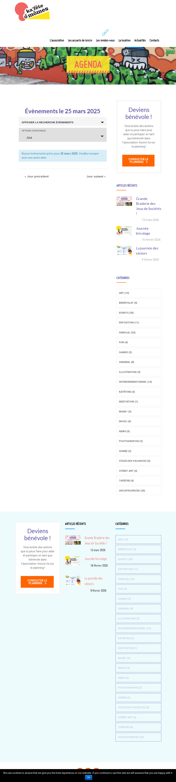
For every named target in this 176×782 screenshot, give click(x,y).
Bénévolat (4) (128, 302)
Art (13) (124, 293)
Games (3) (125, 352)
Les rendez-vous (105, 35)
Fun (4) (123, 342)
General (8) (126, 362)
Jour (26, 137)
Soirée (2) (125, 451)
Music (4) (125, 421)
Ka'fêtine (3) (127, 391)
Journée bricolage (96, 559)
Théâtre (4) (126, 480)
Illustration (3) (129, 372)
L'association (57, 35)
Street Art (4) (128, 470)
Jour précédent (37, 176)
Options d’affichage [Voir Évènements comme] (34, 131)
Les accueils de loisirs (80, 35)
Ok (88, 777)
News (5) (124, 431)
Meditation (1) (128, 401)
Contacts (154, 35)
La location (124, 35)
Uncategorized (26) (132, 490)
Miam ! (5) (125, 411)
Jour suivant (96, 176)
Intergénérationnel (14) (135, 381)
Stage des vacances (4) (134, 460)
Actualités (140, 35)
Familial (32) (127, 332)
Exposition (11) (129, 322)
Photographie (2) (131, 441)
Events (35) (126, 312)
